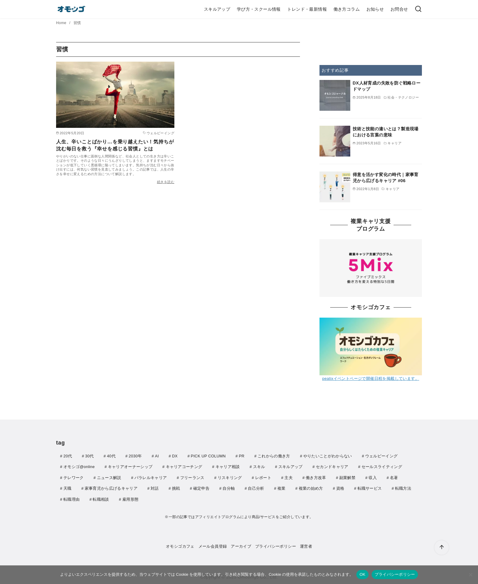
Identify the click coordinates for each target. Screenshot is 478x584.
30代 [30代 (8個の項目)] (89, 456)
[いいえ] (470, 574)
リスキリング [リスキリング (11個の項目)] (230, 477)
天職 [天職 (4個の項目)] (67, 487)
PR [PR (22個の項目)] (241, 456)
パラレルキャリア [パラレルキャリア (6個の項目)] (150, 477)
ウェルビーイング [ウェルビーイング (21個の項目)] (381, 456)
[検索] (418, 9)
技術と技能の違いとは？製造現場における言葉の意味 (386, 131)
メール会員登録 (212, 545)
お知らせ (375, 9)
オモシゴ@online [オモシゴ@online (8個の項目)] (79, 466)
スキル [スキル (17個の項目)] (259, 466)
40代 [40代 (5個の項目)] (111, 456)
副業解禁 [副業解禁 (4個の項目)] (347, 477)
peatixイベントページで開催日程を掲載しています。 (370, 378)
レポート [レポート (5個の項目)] (263, 477)
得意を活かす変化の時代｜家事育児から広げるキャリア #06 (386, 177)
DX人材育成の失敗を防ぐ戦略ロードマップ (386, 86)
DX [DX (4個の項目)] (174, 456)
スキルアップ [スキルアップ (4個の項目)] (290, 466)
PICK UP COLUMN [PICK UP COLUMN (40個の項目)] (208, 456)
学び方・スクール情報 (259, 9)
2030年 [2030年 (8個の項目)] (135, 456)
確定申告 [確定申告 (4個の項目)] (201, 487)
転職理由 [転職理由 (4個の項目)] (71, 498)
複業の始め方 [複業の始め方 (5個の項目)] (311, 487)
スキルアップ (217, 9)
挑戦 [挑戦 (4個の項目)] (176, 487)
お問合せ (399, 9)
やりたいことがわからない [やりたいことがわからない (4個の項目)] (327, 456)
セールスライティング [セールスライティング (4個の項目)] (382, 466)
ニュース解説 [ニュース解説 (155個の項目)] (109, 477)
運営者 (306, 545)
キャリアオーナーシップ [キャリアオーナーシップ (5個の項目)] (130, 466)
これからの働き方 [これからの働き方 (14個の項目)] (274, 456)
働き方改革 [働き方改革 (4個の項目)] (316, 477)
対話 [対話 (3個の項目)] (155, 487)
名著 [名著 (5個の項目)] (394, 477)
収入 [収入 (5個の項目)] (373, 477)
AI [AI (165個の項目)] (157, 456)
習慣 (77, 23)
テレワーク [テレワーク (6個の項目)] (73, 477)
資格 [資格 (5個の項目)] (340, 487)
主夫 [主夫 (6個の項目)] (288, 477)
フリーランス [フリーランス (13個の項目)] (192, 477)
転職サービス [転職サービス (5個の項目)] (370, 487)
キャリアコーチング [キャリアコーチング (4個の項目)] (184, 466)
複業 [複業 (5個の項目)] (281, 487)
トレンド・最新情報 (307, 9)
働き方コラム (347, 9)
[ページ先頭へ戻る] (441, 547)
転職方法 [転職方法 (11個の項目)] (403, 487)
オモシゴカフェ (180, 545)
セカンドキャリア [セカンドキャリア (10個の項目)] (332, 466)
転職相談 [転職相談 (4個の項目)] (101, 498)
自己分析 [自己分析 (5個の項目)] (256, 487)
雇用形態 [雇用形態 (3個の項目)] (130, 498)
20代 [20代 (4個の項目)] (67, 456)
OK (362, 574)
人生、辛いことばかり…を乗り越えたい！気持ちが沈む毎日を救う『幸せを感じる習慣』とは (115, 145)
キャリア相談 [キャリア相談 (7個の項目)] (228, 466)
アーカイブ (241, 545)
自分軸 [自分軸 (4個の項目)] (229, 487)
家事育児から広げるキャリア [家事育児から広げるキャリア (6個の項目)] (111, 487)
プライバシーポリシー (275, 545)
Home (61, 23)
